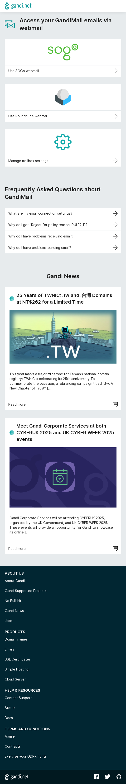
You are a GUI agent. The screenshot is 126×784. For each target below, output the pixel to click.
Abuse (10, 736)
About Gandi (15, 581)
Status (10, 708)
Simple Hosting (17, 669)
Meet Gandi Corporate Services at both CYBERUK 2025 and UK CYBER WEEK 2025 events (65, 432)
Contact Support (18, 698)
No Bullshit (13, 601)
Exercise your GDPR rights (26, 756)
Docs (9, 718)
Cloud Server (15, 679)
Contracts (13, 746)
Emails (9, 649)
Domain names (16, 639)
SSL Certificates (18, 659)
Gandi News (14, 611)
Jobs (9, 621)
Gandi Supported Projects (26, 591)
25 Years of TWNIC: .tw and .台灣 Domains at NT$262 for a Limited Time (64, 298)
